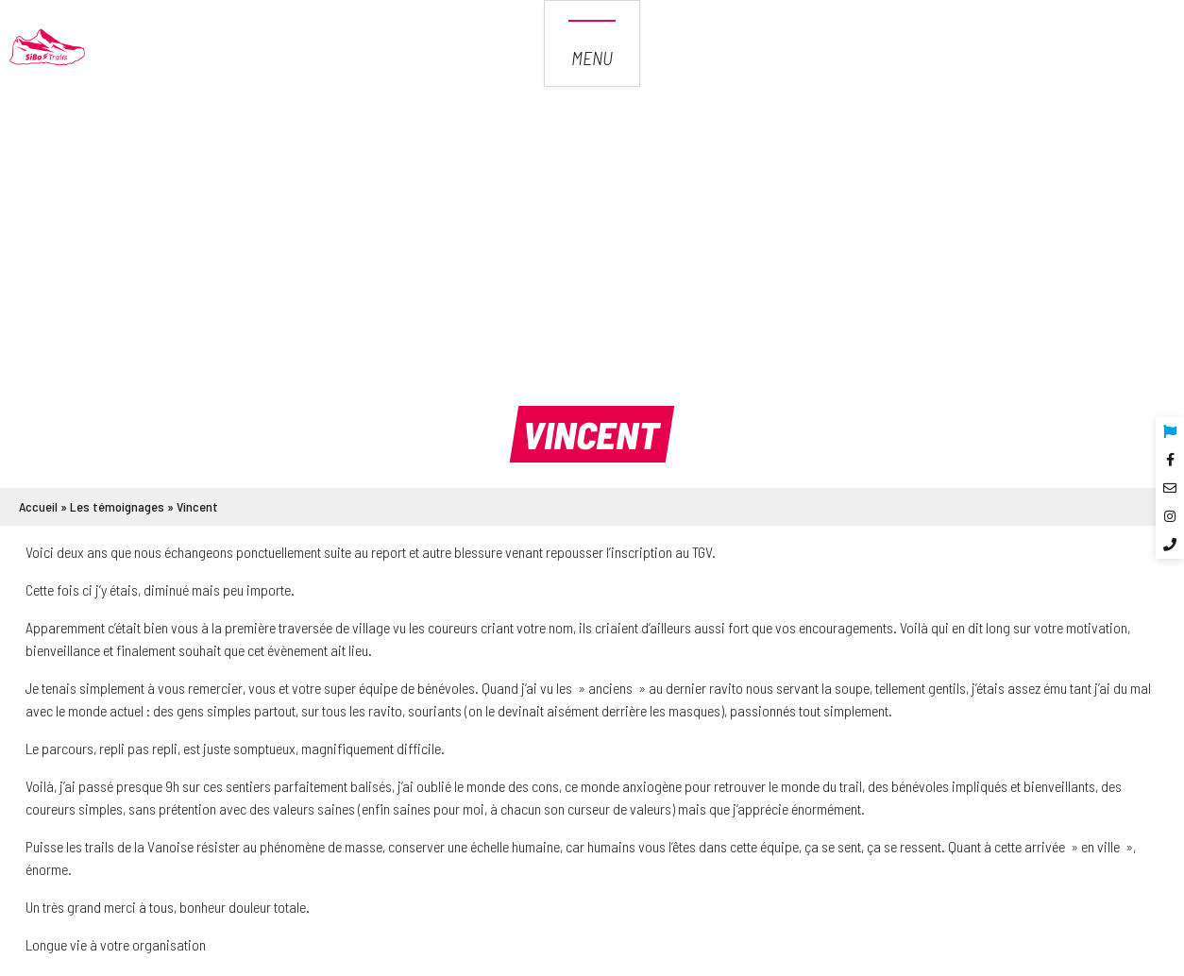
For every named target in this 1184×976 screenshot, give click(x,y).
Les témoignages (117, 506)
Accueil (38, 506)
